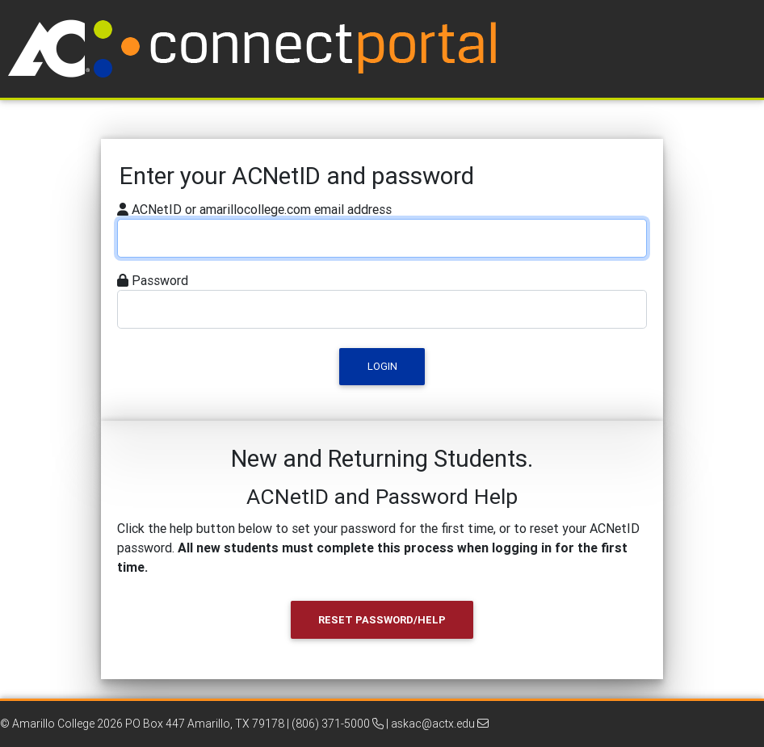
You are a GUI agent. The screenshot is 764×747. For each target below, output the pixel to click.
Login (382, 366)
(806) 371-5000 (338, 723)
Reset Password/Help (382, 620)
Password (160, 280)
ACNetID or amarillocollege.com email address (262, 209)
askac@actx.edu (440, 723)
